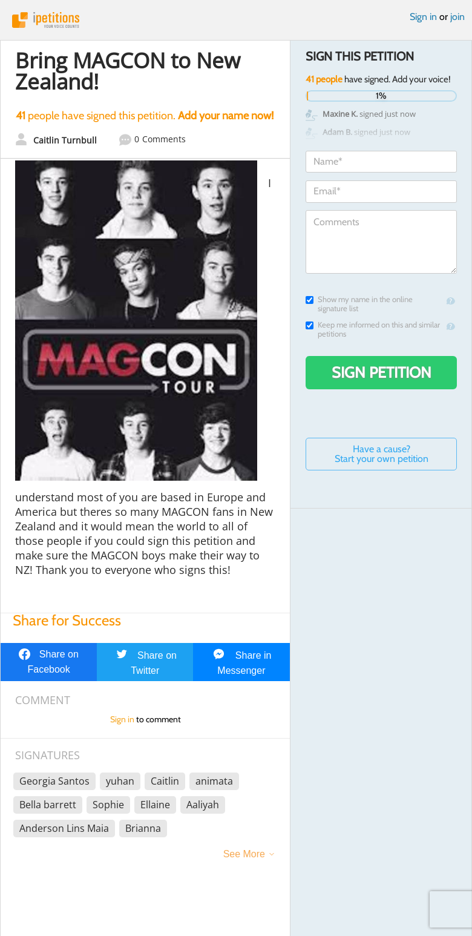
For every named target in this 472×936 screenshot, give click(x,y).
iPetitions (236, 20)
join (457, 16)
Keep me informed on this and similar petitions (373, 329)
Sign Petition (381, 372)
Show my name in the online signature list (359, 304)
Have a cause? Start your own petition (381, 453)
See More (244, 854)
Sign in (423, 16)
